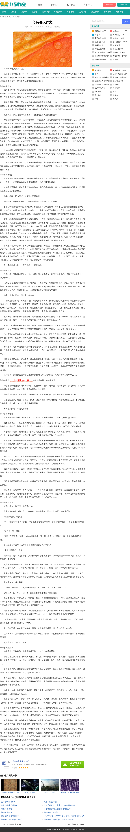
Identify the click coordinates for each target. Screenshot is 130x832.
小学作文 (54, 5)
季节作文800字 (100, 38)
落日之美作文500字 (120, 42)
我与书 (97, 35)
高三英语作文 (118, 81)
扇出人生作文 (118, 49)
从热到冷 (98, 70)
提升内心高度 (100, 42)
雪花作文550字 (100, 31)
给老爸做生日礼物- (9, 805)
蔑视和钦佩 (99, 45)
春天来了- (116, 59)
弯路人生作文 (6, 809)
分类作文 (46, 12)
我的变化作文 (100, 88)
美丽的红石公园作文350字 (12, 820)
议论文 (24, 12)
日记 (96, 99)
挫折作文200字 (118, 38)
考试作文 (70, 12)
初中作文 (71, 5)
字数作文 (58, 12)
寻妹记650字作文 (101, 59)
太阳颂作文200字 (50, 812)
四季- (97, 74)
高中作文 (88, 5)
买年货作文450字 (8, 802)
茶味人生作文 (6, 812)
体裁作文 (95, 12)
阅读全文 (49, 27)
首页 (40, 5)
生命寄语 (116, 45)
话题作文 (83, 12)
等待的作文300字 (78, 824)
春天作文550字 (118, 35)
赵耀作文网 (60, 829)
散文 (4, 12)
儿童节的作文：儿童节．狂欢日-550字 (59, 805)
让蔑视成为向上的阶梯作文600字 (57, 809)
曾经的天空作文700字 (10, 816)
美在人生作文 (100, 49)
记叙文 (14, 12)
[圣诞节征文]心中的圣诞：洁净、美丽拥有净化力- (64, 816)
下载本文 (57, 27)
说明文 (34, 12)
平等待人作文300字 (14, 824)
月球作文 (116, 84)
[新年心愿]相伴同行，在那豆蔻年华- (58, 820)
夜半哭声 (116, 88)
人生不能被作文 (50, 802)
